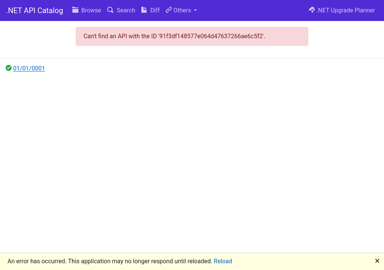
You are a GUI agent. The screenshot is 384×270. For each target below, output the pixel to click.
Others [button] (179, 10)
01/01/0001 (29, 68)
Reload (223, 261)
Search (121, 10)
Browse (86, 10)
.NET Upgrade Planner (342, 10)
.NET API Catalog (34, 10)
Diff (150, 10)
